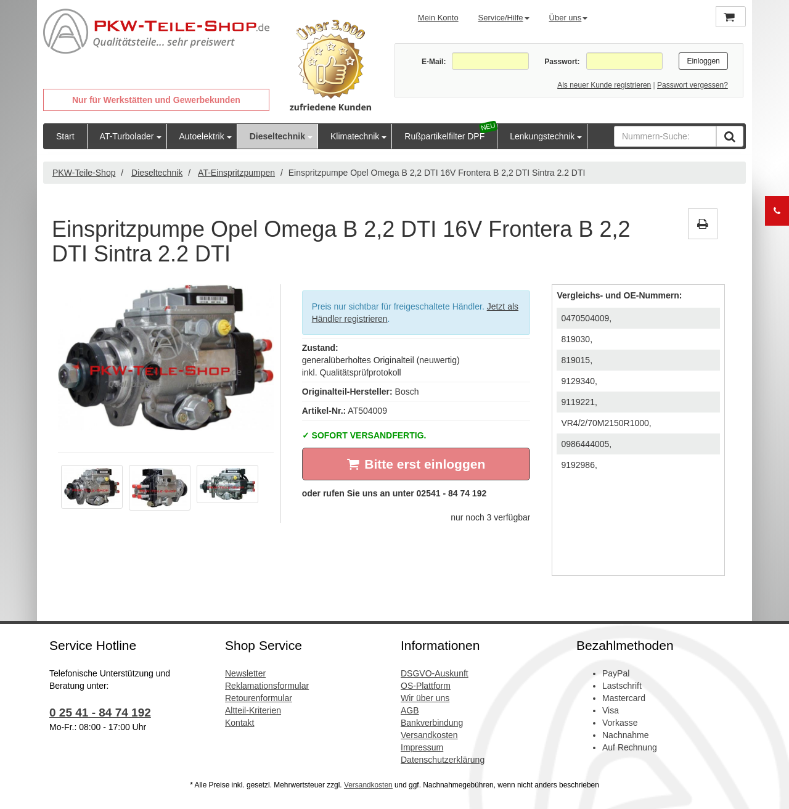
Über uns (568, 17)
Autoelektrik (201, 136)
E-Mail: (434, 61)
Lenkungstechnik (542, 136)
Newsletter (245, 673)
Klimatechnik (354, 136)
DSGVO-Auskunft (434, 673)
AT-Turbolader (127, 136)
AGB (410, 710)
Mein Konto (438, 17)
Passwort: (561, 61)
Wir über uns (425, 698)
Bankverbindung (432, 723)
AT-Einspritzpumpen (236, 173)
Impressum (422, 747)
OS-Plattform (426, 686)
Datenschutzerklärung (442, 760)
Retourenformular (258, 698)
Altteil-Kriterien (253, 710)
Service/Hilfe (503, 17)
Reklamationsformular (267, 686)
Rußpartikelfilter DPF (444, 136)
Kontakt (239, 723)
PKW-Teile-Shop (83, 173)
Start (65, 136)
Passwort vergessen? (692, 85)
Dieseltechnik (277, 136)
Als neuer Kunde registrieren (604, 85)
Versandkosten (429, 735)
